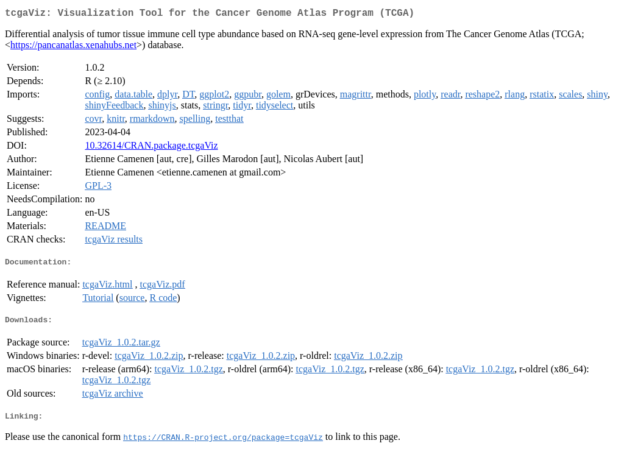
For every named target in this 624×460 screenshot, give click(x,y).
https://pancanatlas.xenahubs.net (73, 47)
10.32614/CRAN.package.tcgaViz (151, 148)
